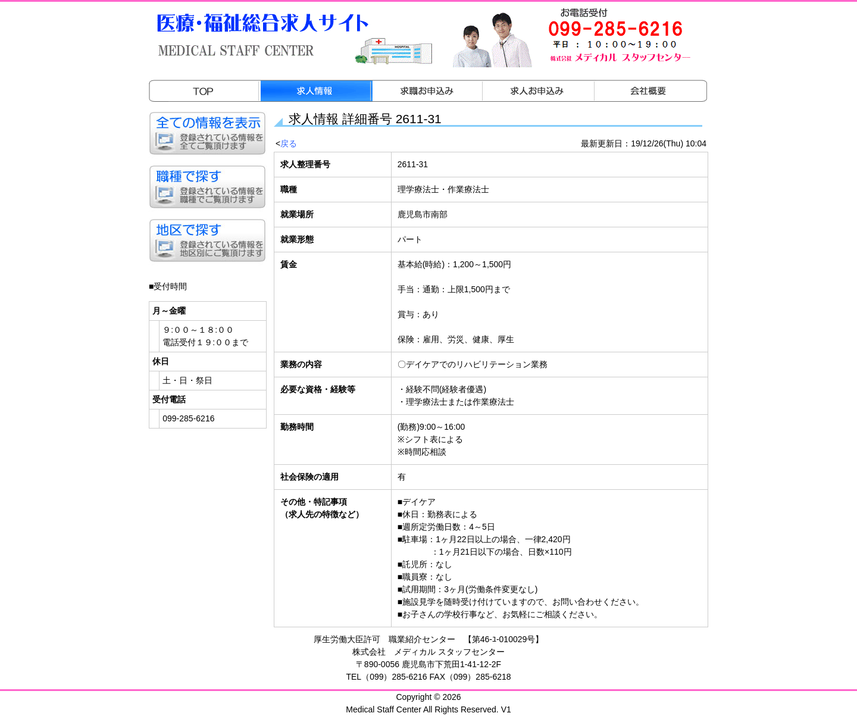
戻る (288, 143)
